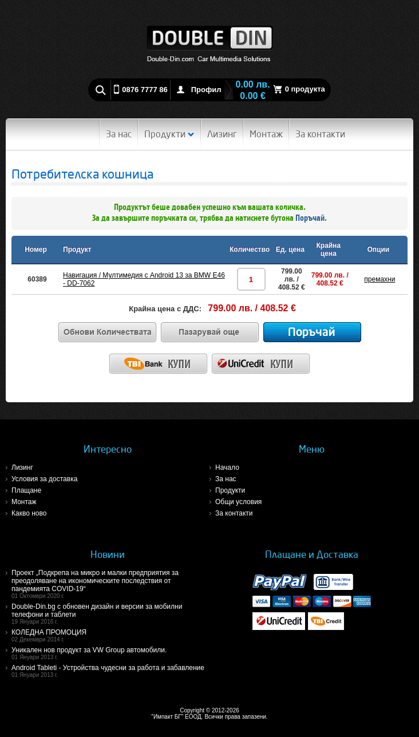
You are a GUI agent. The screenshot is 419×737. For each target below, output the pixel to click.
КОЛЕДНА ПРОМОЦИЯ (110, 635)
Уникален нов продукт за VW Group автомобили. (110, 653)
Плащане (26, 490)
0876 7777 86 (145, 89)
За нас (119, 134)
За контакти (320, 134)
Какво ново (28, 513)
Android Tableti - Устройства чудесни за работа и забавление (110, 671)
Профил (206, 89)
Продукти (169, 134)
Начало (227, 467)
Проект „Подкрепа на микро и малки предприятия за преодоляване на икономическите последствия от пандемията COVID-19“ (110, 584)
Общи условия (238, 502)
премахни (379, 279)
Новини (107, 554)
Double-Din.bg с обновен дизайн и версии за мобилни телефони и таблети (110, 614)
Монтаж (266, 134)
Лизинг (222, 134)
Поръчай (310, 218)
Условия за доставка (44, 479)
